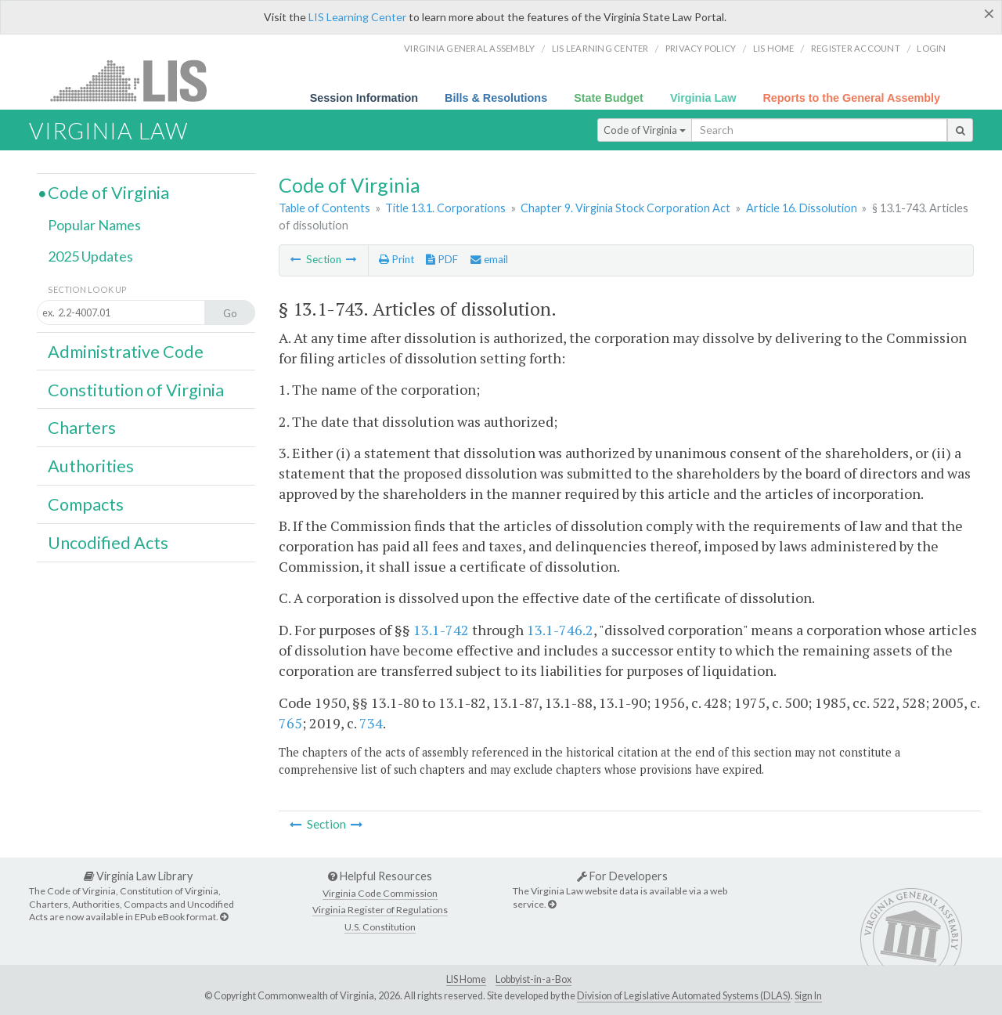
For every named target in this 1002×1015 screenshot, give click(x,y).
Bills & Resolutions (496, 98)
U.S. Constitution (380, 927)
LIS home (774, 48)
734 (371, 722)
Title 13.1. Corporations (445, 208)
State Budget (608, 98)
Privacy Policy (701, 48)
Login (931, 48)
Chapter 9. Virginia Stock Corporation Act (625, 208)
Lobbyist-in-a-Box (533, 979)
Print (396, 259)
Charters (82, 427)
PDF (442, 259)
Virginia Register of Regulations (380, 910)
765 (290, 722)
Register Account (855, 48)
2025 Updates (90, 256)
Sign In (808, 996)
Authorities (91, 466)
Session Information (364, 98)
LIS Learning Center (357, 16)
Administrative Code (126, 351)
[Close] (989, 13)
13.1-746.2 (560, 629)
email (489, 259)
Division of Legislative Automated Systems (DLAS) (684, 996)
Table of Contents (324, 208)
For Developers (622, 876)
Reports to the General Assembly (851, 98)
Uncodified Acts (108, 543)
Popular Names (94, 224)
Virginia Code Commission (380, 893)
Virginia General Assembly (469, 48)
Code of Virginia (645, 130)
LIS (137, 80)
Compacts (86, 504)
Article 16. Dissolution (801, 208)
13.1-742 (441, 629)
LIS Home (466, 979)
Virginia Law (703, 98)
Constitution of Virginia (136, 390)
